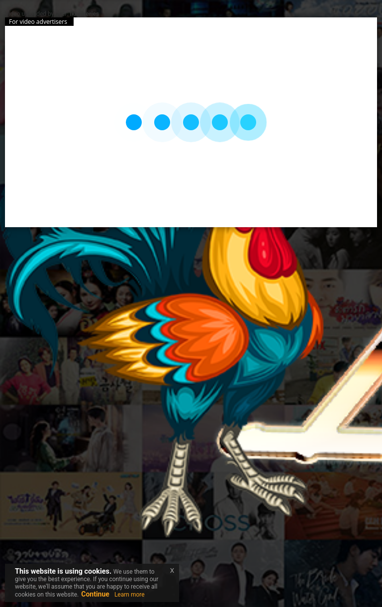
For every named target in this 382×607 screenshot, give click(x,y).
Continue (95, 594)
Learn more (129, 594)
